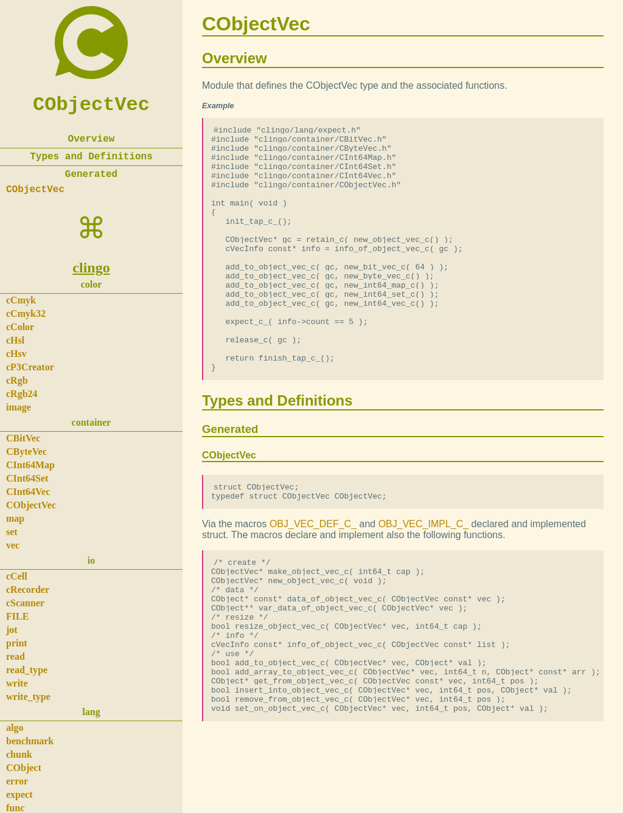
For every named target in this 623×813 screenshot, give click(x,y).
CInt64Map (30, 465)
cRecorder (27, 589)
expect (19, 794)
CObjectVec (91, 105)
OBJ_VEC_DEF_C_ (313, 577)
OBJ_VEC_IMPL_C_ (423, 577)
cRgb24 (22, 394)
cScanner (25, 603)
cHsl (15, 340)
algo (14, 727)
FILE (17, 616)
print (16, 643)
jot (12, 629)
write (17, 683)
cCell (16, 576)
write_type (28, 696)
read (15, 656)
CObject (23, 768)
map (15, 518)
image (18, 407)
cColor (20, 327)
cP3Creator (30, 367)
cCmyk (21, 300)
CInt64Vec (28, 491)
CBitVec (23, 438)
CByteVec (26, 451)
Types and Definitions (91, 156)
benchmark (30, 741)
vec (12, 545)
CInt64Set (27, 478)
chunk (19, 754)
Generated (91, 174)
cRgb (17, 380)
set (12, 532)
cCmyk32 (26, 313)
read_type (26, 670)
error (17, 781)
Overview (91, 139)
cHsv (16, 353)
